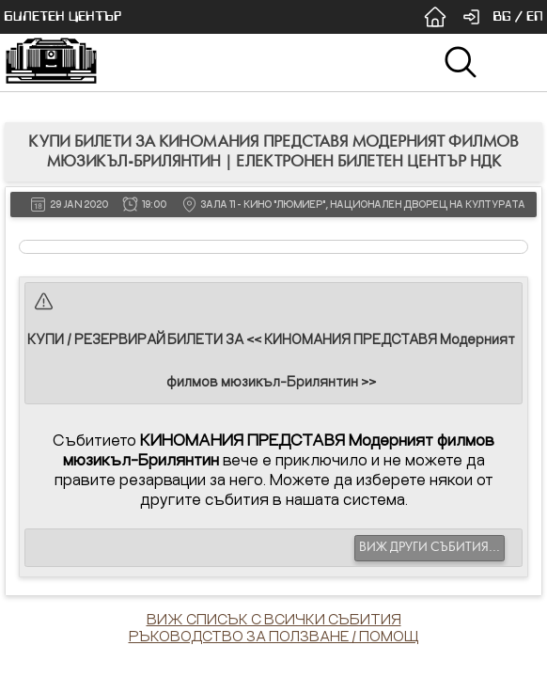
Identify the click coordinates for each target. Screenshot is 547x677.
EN (534, 16)
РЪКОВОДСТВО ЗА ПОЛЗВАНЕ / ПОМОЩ (274, 635)
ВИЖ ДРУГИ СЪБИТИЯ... (429, 547)
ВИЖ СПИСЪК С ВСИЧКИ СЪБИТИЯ (274, 618)
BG (501, 16)
